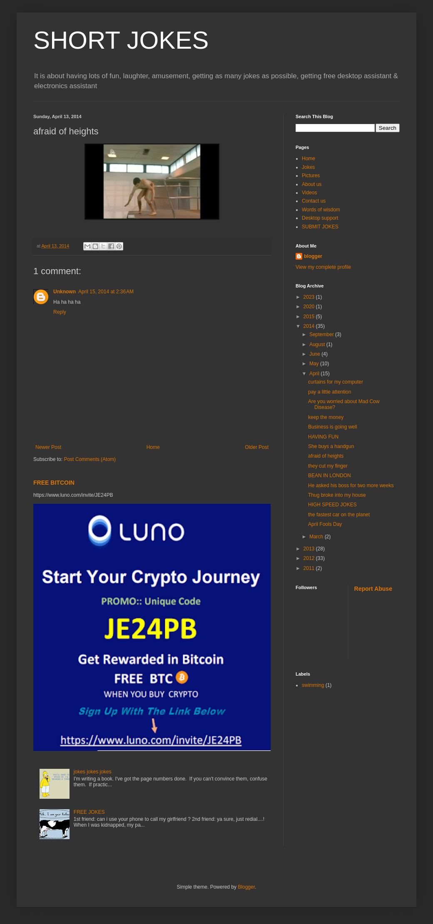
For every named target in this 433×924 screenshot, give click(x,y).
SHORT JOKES (121, 40)
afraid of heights (325, 456)
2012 (310, 558)
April (315, 374)
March (317, 537)
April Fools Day (325, 524)
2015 (310, 317)
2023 (310, 297)
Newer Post (48, 447)
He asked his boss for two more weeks (350, 485)
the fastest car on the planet (339, 515)
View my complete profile (323, 267)
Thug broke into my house (337, 495)
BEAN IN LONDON (329, 475)
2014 (310, 326)
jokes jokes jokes (93, 772)
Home (153, 447)
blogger (313, 256)
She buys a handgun (331, 446)
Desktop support (320, 218)
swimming (313, 685)
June (315, 354)
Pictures (311, 175)
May (314, 364)
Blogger (246, 887)
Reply (59, 312)
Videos (309, 193)
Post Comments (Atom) (90, 459)
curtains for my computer (335, 382)
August (317, 344)
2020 (310, 307)
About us (311, 184)
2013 (310, 549)
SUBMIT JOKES (320, 227)
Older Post (257, 447)
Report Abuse (373, 588)
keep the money (325, 417)
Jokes (308, 167)
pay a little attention (329, 392)
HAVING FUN (323, 437)
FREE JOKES (89, 812)
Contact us (314, 201)
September (322, 334)
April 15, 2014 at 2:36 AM (106, 292)
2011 (310, 568)
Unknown (64, 292)
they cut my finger (328, 466)
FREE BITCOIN (54, 482)
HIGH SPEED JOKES (332, 505)
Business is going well (332, 427)
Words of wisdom (321, 210)
